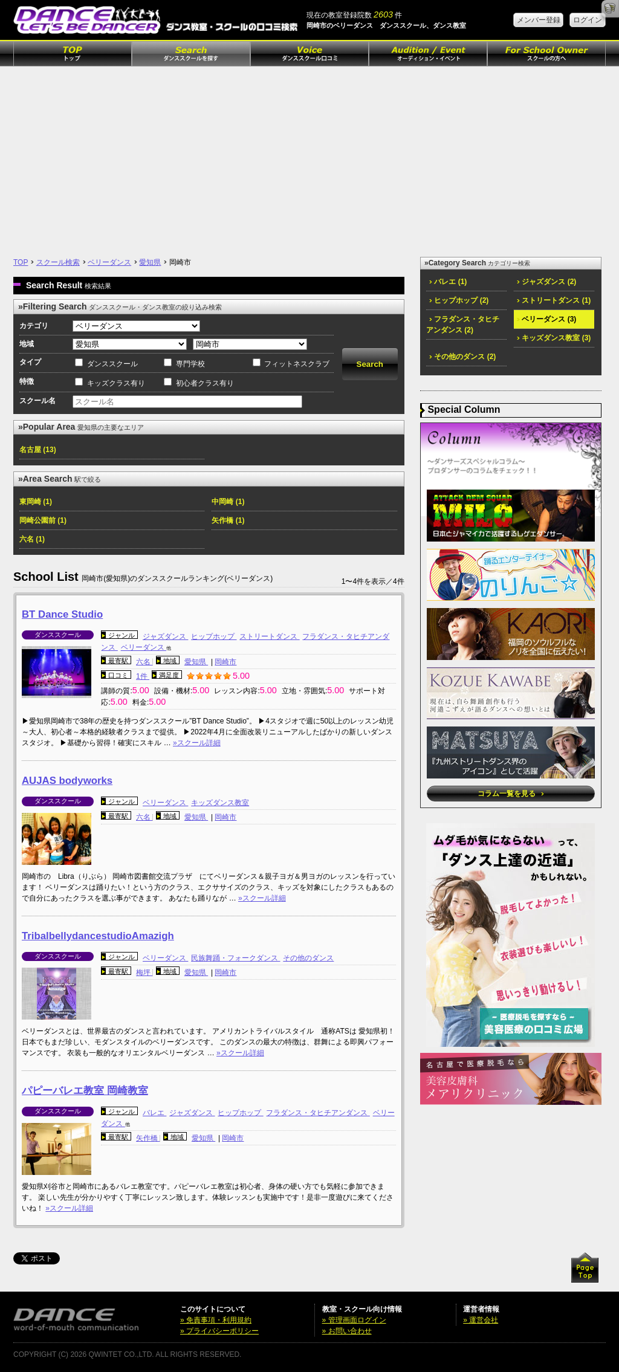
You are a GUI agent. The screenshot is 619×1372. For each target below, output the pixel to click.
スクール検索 (58, 262)
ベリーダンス (109, 262)
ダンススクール (112, 364)
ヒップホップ (213, 636)
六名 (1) (32, 539)
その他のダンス (308, 958)
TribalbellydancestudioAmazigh (98, 936)
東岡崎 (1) (35, 501)
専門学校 (190, 364)
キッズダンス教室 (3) (554, 338)
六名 (144, 662)
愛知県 (150, 262)
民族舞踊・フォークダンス (235, 958)
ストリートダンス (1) (554, 300)
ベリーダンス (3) (546, 319)
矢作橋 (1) (228, 520)
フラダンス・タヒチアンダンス (317, 1112)
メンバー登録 (538, 20)
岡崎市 (225, 662)
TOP (20, 262)
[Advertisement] (309, 157)
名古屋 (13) (37, 449)
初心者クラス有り (205, 383)
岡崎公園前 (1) (42, 520)
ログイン (587, 20)
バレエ (154, 1112)
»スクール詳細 (197, 743)
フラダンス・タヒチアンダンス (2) (462, 324)
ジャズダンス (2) (546, 281)
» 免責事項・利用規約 (215, 1320)
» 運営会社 (480, 1320)
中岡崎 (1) (228, 501)
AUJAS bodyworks (67, 780)
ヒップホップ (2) (458, 300)
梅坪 (144, 972)
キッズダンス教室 (220, 802)
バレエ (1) (448, 281)
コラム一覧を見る (510, 793)
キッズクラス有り (116, 383)
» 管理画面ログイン (354, 1320)
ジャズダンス (165, 636)
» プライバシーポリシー (219, 1331)
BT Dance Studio (62, 614)
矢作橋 (148, 1138)
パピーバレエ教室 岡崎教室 (85, 1090)
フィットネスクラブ (296, 364)
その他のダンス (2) (462, 356)
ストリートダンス (269, 636)
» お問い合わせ (347, 1331)
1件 (142, 676)
